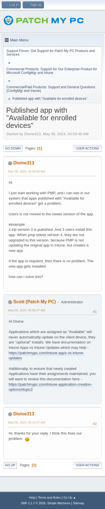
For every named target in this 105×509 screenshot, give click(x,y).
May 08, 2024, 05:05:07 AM (26, 310)
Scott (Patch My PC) (34, 301)
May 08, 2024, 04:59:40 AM (26, 171)
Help (32, 497)
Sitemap (78, 503)
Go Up (10, 465)
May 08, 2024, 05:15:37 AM (26, 422)
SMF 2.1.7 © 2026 (33, 503)
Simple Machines (58, 503)
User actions (87, 148)
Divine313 (23, 162)
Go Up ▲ (69, 497)
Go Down (13, 148)
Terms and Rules (49, 497)
